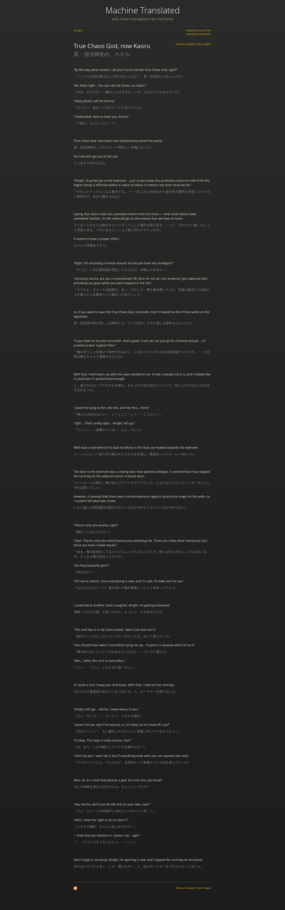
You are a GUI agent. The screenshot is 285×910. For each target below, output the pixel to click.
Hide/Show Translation (198, 34)
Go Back (78, 30)
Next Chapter (204, 44)
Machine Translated (142, 10)
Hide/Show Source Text (198, 30)
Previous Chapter (185, 44)
